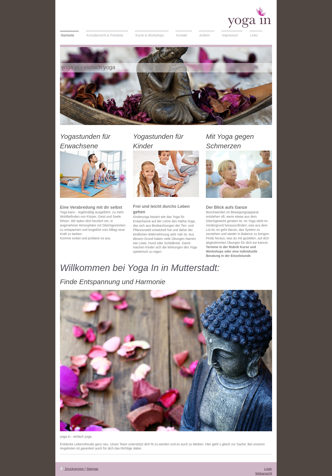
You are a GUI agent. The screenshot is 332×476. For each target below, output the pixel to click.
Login (268, 469)
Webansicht (263, 473)
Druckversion (72, 469)
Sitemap (92, 469)
